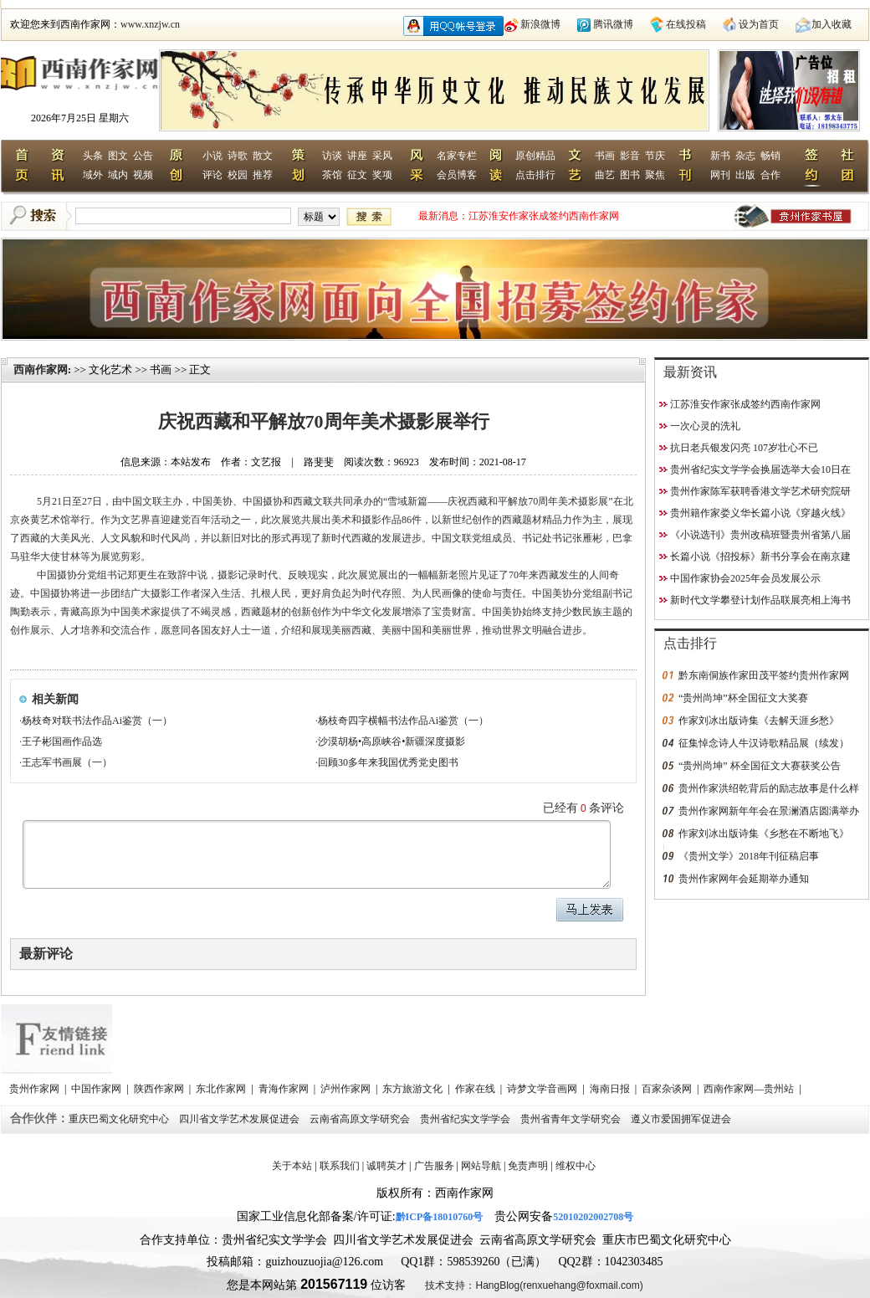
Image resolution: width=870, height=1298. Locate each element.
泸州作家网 (346, 1089)
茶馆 (332, 175)
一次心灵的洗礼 (705, 426)
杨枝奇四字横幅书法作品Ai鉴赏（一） (403, 720)
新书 (720, 156)
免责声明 (528, 1166)
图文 (118, 156)
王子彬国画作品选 (62, 741)
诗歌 (238, 156)
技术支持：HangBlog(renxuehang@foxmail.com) (533, 1285)
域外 (93, 175)
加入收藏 (831, 24)
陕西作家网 (160, 1089)
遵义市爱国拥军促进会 (682, 1119)
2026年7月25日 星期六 (80, 118)
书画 (605, 156)
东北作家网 (222, 1089)
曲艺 (605, 175)
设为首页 (759, 24)
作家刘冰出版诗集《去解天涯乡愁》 (758, 720)
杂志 (745, 156)
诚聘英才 (386, 1166)
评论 (212, 175)
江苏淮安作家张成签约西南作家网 (543, 216)
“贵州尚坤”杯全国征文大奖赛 (743, 698)
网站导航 (481, 1166)
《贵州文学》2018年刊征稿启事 (748, 856)
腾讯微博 (613, 24)
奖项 (382, 175)
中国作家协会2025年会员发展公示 (745, 578)
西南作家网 (40, 369)
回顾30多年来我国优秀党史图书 (388, 762)
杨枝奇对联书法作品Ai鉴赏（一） (97, 720)
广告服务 (434, 1166)
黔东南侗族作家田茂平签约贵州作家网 (763, 675)
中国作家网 (97, 1089)
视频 (143, 175)
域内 (118, 175)
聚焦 (655, 175)
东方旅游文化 (413, 1089)
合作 (770, 175)
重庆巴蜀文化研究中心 (120, 1119)
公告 (143, 156)
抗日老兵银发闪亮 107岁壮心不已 (744, 448)
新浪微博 (540, 24)
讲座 (357, 156)
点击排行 (535, 175)
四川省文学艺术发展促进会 (240, 1119)
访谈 (332, 156)
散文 (263, 156)
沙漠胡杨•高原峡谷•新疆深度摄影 (391, 741)
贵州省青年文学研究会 (571, 1119)
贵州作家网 (35, 1089)
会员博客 (457, 175)
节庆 (655, 156)
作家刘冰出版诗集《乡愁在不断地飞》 (763, 833)
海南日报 (611, 1089)
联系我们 (340, 1166)
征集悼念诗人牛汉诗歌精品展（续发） (763, 743)
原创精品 (535, 156)
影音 (630, 156)
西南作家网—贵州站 (750, 1089)
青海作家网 (284, 1089)
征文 (357, 175)
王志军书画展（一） (67, 762)
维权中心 (575, 1166)
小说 (212, 156)
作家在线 (476, 1089)
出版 (745, 175)
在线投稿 (686, 24)
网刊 (720, 175)
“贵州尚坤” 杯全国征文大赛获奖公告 (759, 766)
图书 (630, 175)
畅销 (770, 156)
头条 (93, 156)
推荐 (263, 175)
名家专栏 (457, 156)
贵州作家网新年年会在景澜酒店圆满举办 (768, 811)
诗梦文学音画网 (543, 1089)
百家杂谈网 (668, 1089)
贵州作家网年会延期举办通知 (743, 879)
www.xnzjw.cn (150, 24)
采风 (382, 156)
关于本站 (292, 1166)
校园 (238, 175)
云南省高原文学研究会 (361, 1119)
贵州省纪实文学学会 (466, 1119)
